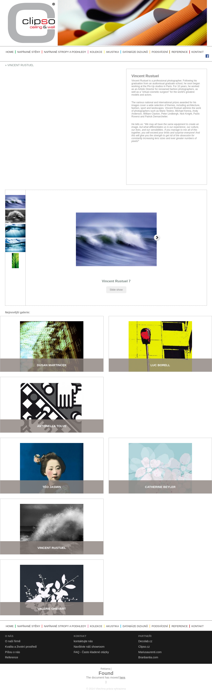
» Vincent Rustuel (19, 65)
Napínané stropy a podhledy (65, 51)
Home (10, 51)
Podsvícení (160, 51)
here (122, 677)
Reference (180, 51)
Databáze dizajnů (135, 51)
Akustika (112, 51)
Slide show (116, 289)
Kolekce (96, 51)
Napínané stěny (28, 51)
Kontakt (197, 51)
